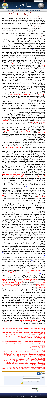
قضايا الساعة (22, 10)
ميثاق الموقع (32, 10)
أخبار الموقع (27, 10)
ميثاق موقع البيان (29, 394)
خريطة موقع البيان (19, 394)
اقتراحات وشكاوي (9, 394)
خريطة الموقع (12, 10)
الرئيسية (40, 394)
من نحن (7, 10)
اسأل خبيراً (17, 10)
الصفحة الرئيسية (37, 10)
